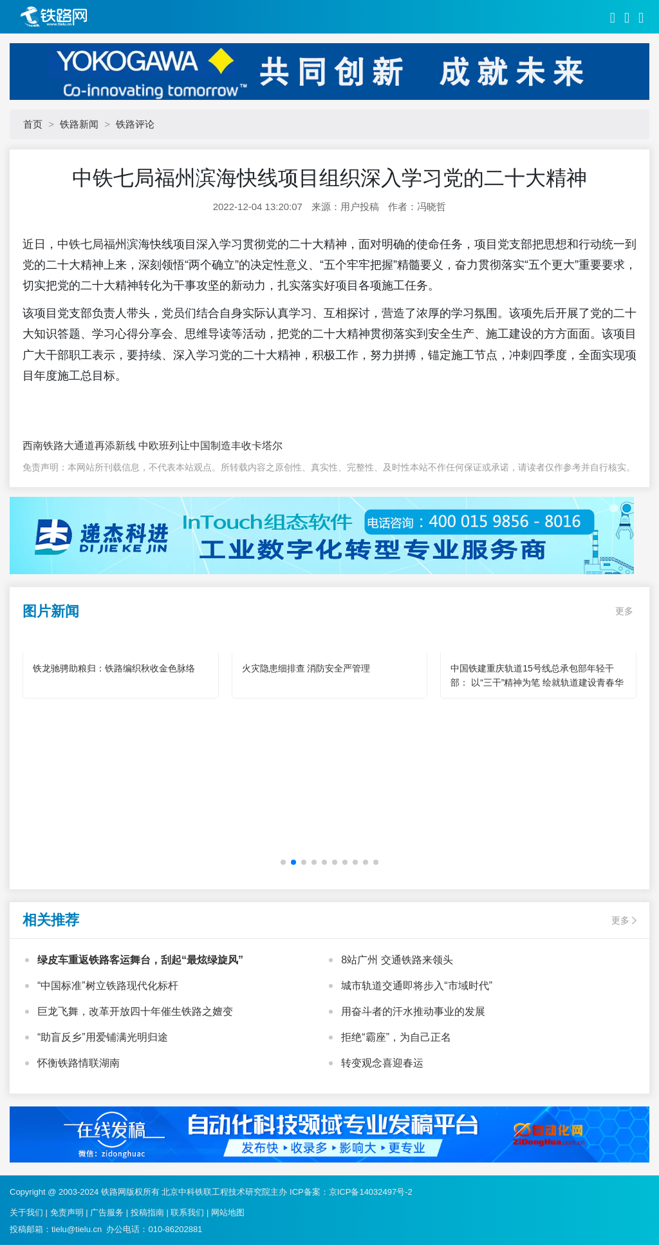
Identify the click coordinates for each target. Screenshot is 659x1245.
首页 (32, 124)
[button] (283, 862)
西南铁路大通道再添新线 (79, 445)
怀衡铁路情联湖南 (78, 1062)
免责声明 (67, 1212)
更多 (624, 611)
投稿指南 (147, 1212)
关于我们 (26, 1212)
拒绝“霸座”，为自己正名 (396, 1037)
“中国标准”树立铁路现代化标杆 (107, 985)
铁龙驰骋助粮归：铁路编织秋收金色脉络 (114, 668)
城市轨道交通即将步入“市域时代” (416, 985)
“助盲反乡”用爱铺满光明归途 (102, 1037)
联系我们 (187, 1212)
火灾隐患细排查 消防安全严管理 (306, 668)
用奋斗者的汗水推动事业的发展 (413, 1011)
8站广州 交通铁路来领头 (396, 959)
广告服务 (107, 1212)
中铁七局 (80, 244)
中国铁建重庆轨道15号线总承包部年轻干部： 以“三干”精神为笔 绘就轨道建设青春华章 (537, 682)
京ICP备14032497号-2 (371, 1192)
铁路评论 (135, 124)
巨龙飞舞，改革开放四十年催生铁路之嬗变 (135, 1011)
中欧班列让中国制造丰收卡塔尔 (209, 445)
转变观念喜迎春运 (382, 1062)
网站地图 (228, 1212)
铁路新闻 (79, 124)
